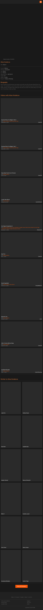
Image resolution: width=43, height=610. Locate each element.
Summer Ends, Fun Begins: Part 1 (8, 146)
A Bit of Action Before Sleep (7, 343)
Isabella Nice (26, 446)
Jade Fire (3, 413)
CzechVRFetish (39, 202)
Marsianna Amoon (16, 228)
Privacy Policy (4, 602)
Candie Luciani (26, 513)
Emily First (33, 227)
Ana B (11, 227)
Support (28, 601)
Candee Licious (22, 227)
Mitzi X (2, 513)
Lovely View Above (5, 199)
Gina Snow (3, 547)
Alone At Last (4, 316)
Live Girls (30, 597)
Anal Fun (3, 254)
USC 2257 (29, 602)
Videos (12, 597)
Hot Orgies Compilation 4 (7, 226)
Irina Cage (37, 227)
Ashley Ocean (26, 413)
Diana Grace (28, 227)
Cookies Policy (4, 604)
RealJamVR (39, 229)
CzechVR (40, 122)
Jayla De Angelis (9, 228)
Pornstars (17, 597)
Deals (26, 597)
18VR (41, 319)
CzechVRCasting (38, 372)
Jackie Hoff (3, 228)
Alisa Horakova (6, 121)
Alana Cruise (25, 547)
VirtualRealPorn (38, 285)
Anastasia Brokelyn (5, 581)
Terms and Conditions (5, 601)
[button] (41, 2)
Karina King (12, 121)
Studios (21, 597)
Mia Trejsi (16, 121)
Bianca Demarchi (26, 480)
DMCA (28, 604)
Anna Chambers (15, 227)
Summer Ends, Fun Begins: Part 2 (8, 119)
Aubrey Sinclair (4, 480)
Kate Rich (3, 446)
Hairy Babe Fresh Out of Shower (8, 173)
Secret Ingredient (5, 283)
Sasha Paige (25, 581)
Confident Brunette (5, 369)
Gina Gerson (12, 284)
